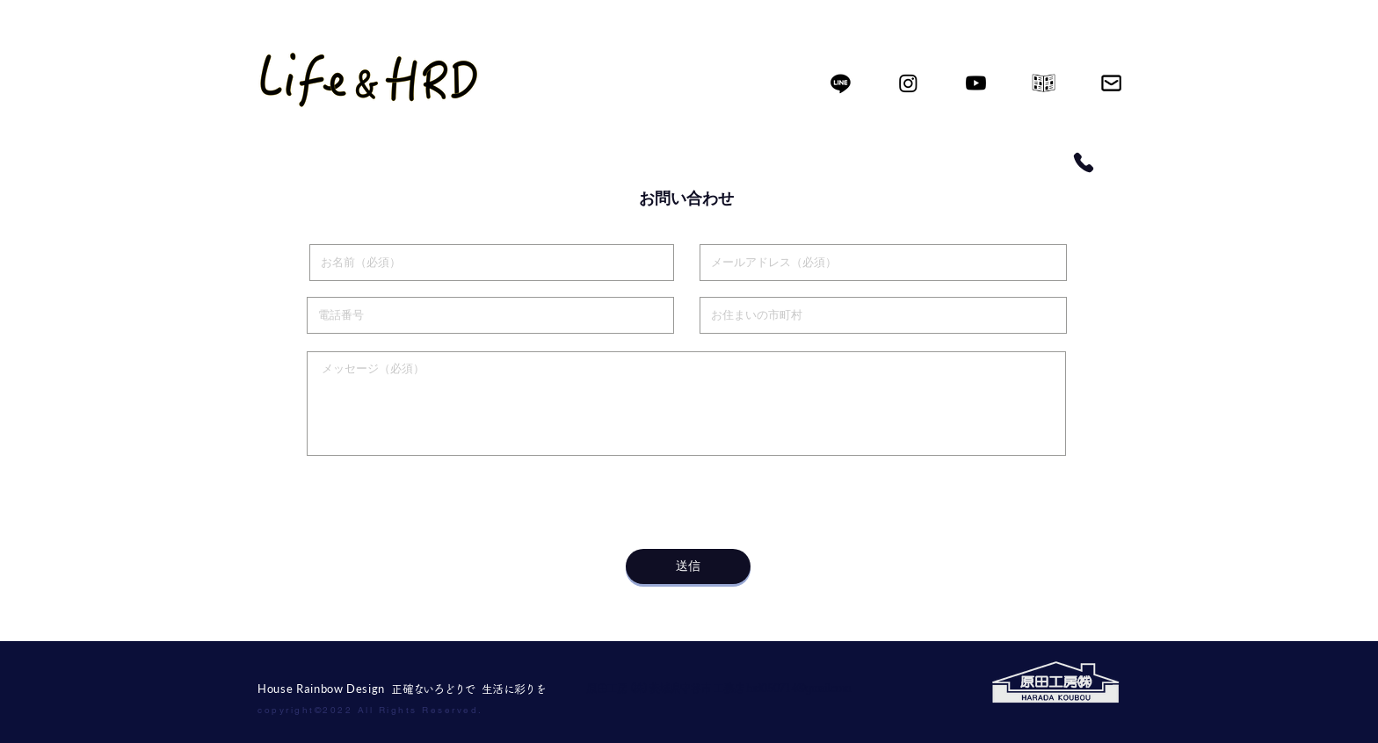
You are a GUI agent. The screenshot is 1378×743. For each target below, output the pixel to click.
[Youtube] (976, 83)
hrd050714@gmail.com (798, 688)
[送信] (688, 566)
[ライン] (840, 83)
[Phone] (1083, 162)
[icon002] (1111, 83)
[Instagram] (908, 83)
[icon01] (1043, 83)
